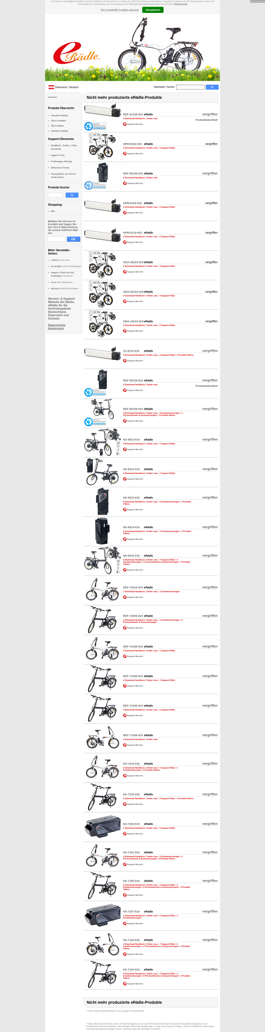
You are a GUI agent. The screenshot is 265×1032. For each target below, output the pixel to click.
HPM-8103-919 (132, 143)
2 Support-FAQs (167, 207)
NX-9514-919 (131, 527)
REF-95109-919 (133, 408)
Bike (53, 211)
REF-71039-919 (133, 705)
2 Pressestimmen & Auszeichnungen (153, 621)
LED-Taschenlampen (66, 266)
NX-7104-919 (131, 939)
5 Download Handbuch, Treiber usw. (140, 355)
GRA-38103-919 (133, 262)
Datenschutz (180, 4)
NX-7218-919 (131, 794)
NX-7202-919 (131, 823)
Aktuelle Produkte (59, 115)
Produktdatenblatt (207, 119)
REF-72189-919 (133, 676)
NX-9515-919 (131, 497)
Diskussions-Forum (60, 167)
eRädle (148, 114)
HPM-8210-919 (132, 203)
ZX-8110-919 (131, 350)
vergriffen (210, 114)
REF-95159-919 (133, 380)
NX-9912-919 (131, 469)
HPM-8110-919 (132, 232)
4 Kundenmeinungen (170, 413)
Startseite (159, 86)
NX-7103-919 (131, 969)
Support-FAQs (58, 155)
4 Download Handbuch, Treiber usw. (140, 444)
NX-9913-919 (131, 439)
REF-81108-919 (133, 114)
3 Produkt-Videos (185, 355)
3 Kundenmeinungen (170, 502)
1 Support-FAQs (167, 650)
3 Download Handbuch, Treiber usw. (140, 413)
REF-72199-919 (133, 646)
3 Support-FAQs (167, 148)
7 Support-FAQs (167, 444)
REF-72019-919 (133, 587)
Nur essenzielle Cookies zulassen (119, 9)
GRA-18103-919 (133, 321)
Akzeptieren (153, 9)
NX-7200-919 (131, 880)
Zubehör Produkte (59, 131)
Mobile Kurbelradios (64, 288)
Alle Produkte (57, 126)
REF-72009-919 (133, 615)
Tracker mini (60, 260)
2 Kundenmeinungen (170, 856)
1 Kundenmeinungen (170, 531)
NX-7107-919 (131, 911)
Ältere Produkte (58, 120)
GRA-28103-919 (133, 291)
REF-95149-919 (133, 173)
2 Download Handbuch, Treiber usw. (140, 118)
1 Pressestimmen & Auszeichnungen (153, 414)
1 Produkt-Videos (167, 415)
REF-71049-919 (133, 735)
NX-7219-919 (131, 763)
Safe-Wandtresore (62, 282)
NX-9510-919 (131, 555)
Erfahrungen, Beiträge (61, 161)
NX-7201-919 (131, 852)
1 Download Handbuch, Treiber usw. (140, 591)
